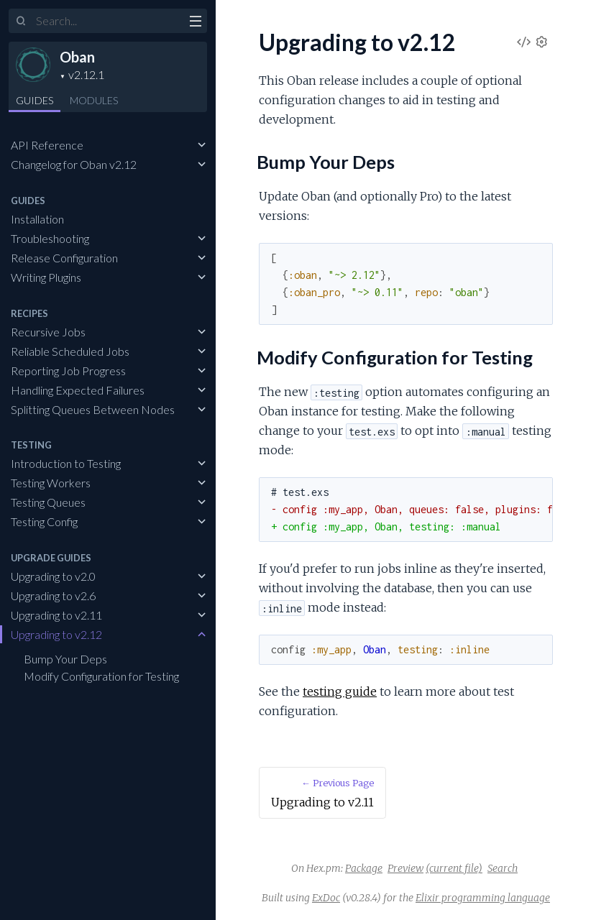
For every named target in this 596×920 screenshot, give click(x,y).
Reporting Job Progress (68, 370)
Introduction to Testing (66, 463)
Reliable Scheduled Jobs (70, 351)
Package (363, 868)
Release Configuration (64, 257)
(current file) (454, 868)
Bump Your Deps (65, 659)
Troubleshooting (50, 238)
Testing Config (44, 521)
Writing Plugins (46, 277)
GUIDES (34, 100)
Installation (37, 219)
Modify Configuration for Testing (101, 676)
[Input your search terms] (108, 21)
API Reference (47, 145)
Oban (77, 56)
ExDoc (326, 897)
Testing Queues (48, 502)
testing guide (340, 691)
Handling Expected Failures (78, 390)
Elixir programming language (483, 897)
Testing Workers (51, 482)
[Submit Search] (21, 21)
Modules (94, 100)
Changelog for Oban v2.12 (74, 164)
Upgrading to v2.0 (53, 576)
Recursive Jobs (48, 332)
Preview (405, 868)
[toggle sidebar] (195, 23)
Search (502, 868)
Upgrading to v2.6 (53, 595)
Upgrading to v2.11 (56, 615)
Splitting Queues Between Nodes (93, 409)
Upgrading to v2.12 (56, 634)
